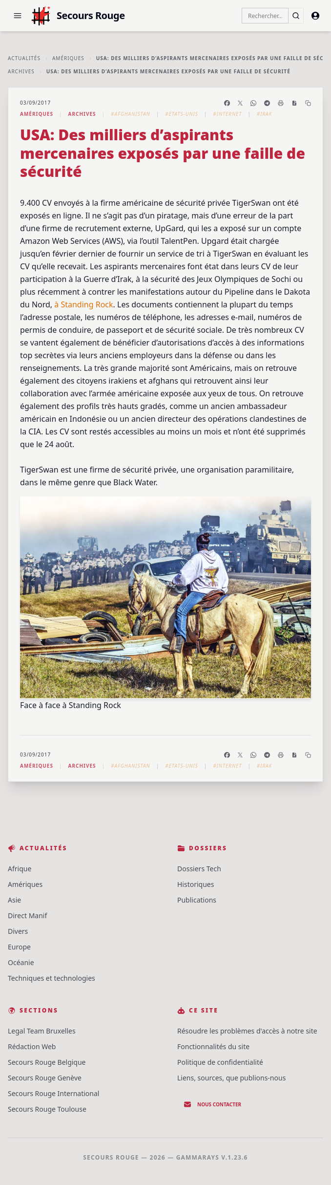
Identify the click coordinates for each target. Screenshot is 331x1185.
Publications (196, 900)
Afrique (19, 868)
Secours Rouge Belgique (47, 1062)
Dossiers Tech (199, 868)
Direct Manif (27, 915)
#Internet (227, 113)
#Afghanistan (130, 113)
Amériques (68, 58)
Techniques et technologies (51, 978)
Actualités (24, 58)
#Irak (264, 113)
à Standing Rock (83, 304)
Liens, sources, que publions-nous (231, 1077)
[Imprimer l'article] (281, 103)
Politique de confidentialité (220, 1062)
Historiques (195, 884)
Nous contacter (212, 1104)
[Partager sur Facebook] (227, 103)
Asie (14, 900)
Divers (18, 931)
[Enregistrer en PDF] (294, 103)
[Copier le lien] (308, 103)
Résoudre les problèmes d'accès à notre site (247, 1030)
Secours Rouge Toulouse (47, 1109)
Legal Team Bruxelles (42, 1030)
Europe (19, 946)
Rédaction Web (32, 1046)
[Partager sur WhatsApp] (253, 103)
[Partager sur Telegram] (267, 103)
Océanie (21, 962)
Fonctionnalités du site (213, 1046)
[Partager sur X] (240, 103)
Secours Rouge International (53, 1093)
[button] (17, 15)
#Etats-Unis (181, 113)
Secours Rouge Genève (45, 1077)
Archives (21, 71)
